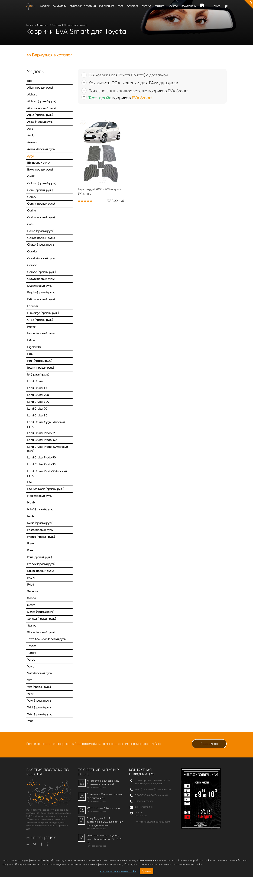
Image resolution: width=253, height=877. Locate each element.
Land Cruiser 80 (37, 415)
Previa (31, 543)
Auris (30, 128)
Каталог (44, 6)
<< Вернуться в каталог (49, 55)
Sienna (31, 598)
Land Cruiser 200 (38, 395)
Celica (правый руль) (40, 231)
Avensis (32, 142)
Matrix (31, 502)
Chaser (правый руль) (41, 244)
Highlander (34, 347)
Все (29, 80)
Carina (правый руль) (41, 217)
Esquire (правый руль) (41, 292)
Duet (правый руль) (39, 285)
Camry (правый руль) (41, 203)
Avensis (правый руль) (41, 149)
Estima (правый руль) (41, 299)
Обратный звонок (144, 801)
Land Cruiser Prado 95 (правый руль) (47, 473)
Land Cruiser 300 (38, 401)
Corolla (32, 251)
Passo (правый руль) (40, 530)
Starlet (31, 625)
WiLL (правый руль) (39, 707)
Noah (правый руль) (40, 523)
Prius (30, 550)
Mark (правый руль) (39, 495)
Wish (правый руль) (39, 714)
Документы (188, 6)
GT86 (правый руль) (40, 320)
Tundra (31, 652)
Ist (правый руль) (38, 374)
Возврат (146, 6)
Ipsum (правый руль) (40, 367)
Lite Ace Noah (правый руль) (45, 489)
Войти (217, 6)
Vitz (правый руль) (39, 687)
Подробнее (209, 744)
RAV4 (30, 584)
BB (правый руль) (38, 162)
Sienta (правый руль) (40, 611)
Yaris (30, 721)
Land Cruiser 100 (37, 388)
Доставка (132, 6)
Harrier (31, 326)
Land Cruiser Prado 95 (41, 464)
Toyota (31, 646)
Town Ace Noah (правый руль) (46, 639)
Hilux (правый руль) (39, 360)
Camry (31, 197)
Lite (29, 482)
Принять (146, 871)
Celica (31, 224)
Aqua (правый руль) (40, 115)
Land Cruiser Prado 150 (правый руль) (47, 448)
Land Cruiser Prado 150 (42, 440)
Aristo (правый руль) (40, 121)
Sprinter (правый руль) (41, 618)
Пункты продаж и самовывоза (152, 821)
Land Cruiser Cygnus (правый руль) (46, 424)
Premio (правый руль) (41, 536)
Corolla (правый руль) (41, 258)
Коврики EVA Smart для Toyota (69, 25)
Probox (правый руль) (41, 564)
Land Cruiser (35, 381)
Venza (31, 659)
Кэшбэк (173, 6)
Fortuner (32, 306)
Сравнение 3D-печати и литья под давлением (104, 796)
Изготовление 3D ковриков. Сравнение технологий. (103, 782)
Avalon (31, 135)
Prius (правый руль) (39, 557)
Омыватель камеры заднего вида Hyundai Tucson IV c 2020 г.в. (104, 839)
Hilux (30, 354)
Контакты (160, 6)
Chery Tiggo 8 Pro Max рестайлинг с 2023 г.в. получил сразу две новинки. (105, 822)
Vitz (29, 680)
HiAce (31, 340)
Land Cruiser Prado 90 (41, 457)
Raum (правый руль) (40, 571)
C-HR (31, 176)
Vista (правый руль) (39, 673)
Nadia (31, 516)
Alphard (32, 94)
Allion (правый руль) (40, 87)
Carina (31, 210)
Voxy (30, 693)
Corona (32, 265)
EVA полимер (106, 6)
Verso (30, 666)
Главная (31, 25)
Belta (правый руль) (40, 169)
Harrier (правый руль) (40, 333)
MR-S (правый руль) (40, 509)
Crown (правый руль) (40, 279)
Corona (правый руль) (41, 272)
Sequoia (32, 591)
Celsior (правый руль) (41, 238)
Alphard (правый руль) (41, 101)
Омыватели (59, 6)
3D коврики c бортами (83, 6)
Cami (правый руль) (40, 190)
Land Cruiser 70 (37, 408)
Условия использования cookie (118, 871)
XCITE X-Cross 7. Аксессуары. (103, 808)
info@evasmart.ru (144, 806)
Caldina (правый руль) (41, 183)
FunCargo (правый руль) (43, 313)
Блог (120, 6)
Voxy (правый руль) (39, 700)
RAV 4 (31, 577)
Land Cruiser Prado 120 (41, 433)
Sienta (31, 605)
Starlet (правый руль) (40, 632)
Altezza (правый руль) (41, 108)
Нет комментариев (96, 787)
